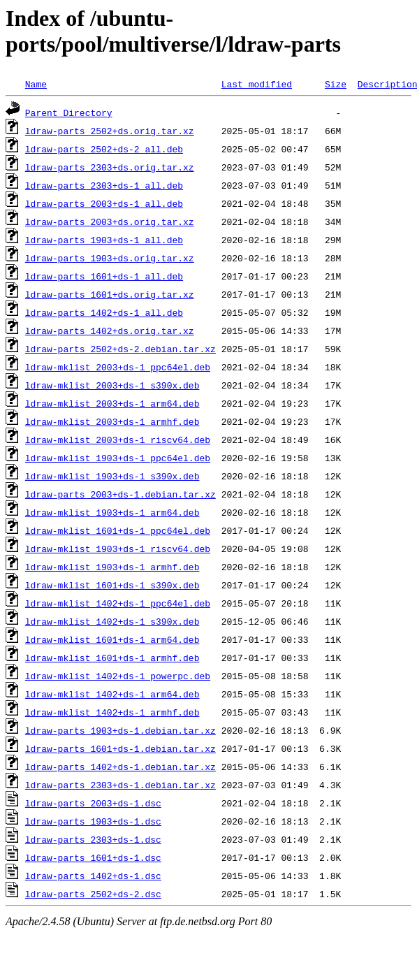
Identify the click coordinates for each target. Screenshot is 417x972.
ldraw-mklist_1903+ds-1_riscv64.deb (117, 548)
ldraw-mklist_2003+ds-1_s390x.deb (112, 385)
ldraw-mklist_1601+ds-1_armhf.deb (112, 657)
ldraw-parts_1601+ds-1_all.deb (104, 276)
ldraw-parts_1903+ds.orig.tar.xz (109, 258)
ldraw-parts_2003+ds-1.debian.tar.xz (120, 494)
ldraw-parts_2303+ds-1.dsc (93, 839)
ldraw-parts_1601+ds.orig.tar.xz (109, 294)
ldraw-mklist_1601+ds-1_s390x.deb (112, 585)
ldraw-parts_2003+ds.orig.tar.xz (109, 221)
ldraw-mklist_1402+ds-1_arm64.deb (112, 694)
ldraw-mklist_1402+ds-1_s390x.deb (112, 621)
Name (36, 84)
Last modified (256, 84)
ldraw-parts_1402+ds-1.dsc (93, 875)
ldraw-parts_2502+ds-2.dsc (93, 893)
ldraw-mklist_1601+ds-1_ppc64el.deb (117, 530)
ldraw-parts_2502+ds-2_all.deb (104, 149)
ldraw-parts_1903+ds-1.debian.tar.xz (120, 730)
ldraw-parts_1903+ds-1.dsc (93, 821)
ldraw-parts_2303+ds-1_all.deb (104, 185)
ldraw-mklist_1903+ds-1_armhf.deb (112, 566)
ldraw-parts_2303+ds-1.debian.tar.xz (120, 784)
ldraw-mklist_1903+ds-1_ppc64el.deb (117, 457)
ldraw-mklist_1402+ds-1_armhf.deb (112, 712)
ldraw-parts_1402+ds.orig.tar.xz (109, 330)
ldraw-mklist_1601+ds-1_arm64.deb (112, 639)
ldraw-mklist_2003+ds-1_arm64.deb (112, 403)
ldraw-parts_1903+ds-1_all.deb (104, 239)
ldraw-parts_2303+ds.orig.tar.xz (109, 167)
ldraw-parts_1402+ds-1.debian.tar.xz (120, 766)
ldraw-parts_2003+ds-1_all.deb (104, 203)
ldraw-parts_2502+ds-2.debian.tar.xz (120, 348)
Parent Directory (68, 112)
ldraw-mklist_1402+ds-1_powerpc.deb (117, 675)
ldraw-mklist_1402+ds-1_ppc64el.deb (117, 603)
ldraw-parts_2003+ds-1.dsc (93, 803)
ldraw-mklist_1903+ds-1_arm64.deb (112, 512)
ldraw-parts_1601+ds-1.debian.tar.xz (120, 748)
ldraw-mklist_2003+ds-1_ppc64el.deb (117, 367)
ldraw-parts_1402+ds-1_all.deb (104, 312)
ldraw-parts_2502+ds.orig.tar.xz (109, 130)
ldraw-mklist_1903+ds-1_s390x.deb (112, 476)
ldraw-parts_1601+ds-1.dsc (93, 857)
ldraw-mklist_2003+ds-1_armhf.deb (112, 421)
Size (335, 84)
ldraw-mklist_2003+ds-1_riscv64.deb (117, 439)
